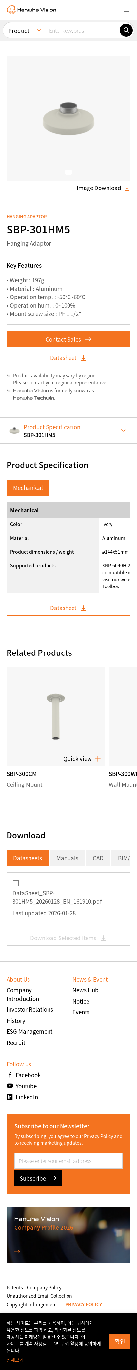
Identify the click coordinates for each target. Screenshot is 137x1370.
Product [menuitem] (18, 30)
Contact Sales (68, 339)
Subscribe (38, 1178)
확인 (120, 1341)
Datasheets (27, 858)
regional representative (81, 382)
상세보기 (15, 1360)
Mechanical (28, 487)
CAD (98, 858)
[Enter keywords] (82, 29)
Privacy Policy (98, 1136)
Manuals (67, 858)
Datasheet (68, 357)
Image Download (103, 188)
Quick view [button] (82, 758)
